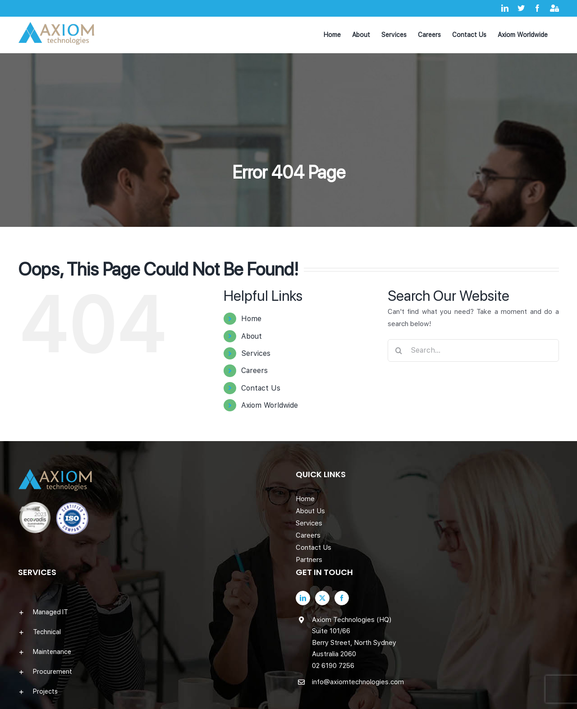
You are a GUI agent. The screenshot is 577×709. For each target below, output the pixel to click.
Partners (309, 560)
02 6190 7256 (333, 666)
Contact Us (260, 388)
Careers (254, 370)
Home (251, 318)
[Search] (399, 350)
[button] (149, 612)
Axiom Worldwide (269, 405)
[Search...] (473, 350)
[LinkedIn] (303, 598)
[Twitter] (322, 598)
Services (255, 353)
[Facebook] (341, 598)
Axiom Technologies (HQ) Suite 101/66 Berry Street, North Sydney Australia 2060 (354, 637)
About (251, 336)
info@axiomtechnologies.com (358, 682)
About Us (310, 511)
